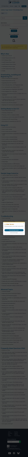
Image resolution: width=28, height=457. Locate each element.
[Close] (23, 223)
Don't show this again (14, 232)
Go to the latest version (14, 230)
